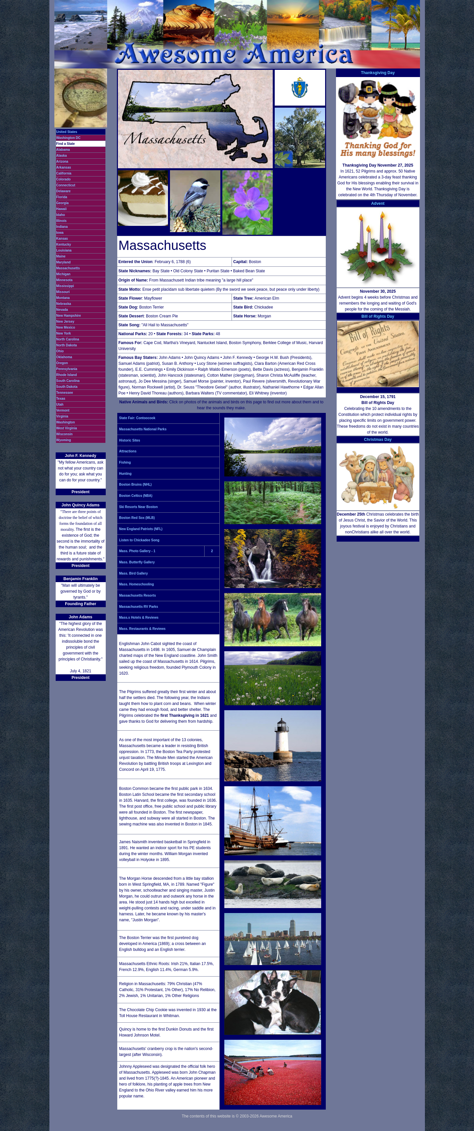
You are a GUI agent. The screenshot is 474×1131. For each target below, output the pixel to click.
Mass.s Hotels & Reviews (139, 617)
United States (66, 132)
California (63, 173)
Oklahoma (64, 357)
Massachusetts (68, 268)
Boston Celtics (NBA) (136, 496)
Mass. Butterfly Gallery (137, 562)
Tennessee (64, 392)
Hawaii (61, 209)
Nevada (62, 309)
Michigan (63, 274)
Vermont (63, 410)
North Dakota (66, 345)
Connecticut (65, 185)
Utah (60, 404)
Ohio (60, 351)
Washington (65, 422)
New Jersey (65, 321)
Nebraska (63, 304)
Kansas (62, 238)
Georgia (62, 203)
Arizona (62, 161)
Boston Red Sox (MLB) (137, 518)
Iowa (60, 232)
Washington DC (68, 138)
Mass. (123, 629)
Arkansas (63, 167)
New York (63, 333)
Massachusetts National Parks (143, 429)
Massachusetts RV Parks (138, 606)
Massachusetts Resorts (137, 595)
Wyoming (63, 440)
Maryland (63, 262)
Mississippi (65, 286)
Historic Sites (129, 440)
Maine (61, 256)
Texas (61, 398)
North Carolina (67, 339)
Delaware (63, 191)
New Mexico (65, 327)
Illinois (61, 221)
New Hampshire (68, 315)
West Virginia (66, 428)
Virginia (62, 416)
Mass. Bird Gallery (133, 573)
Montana (63, 298)
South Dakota (66, 387)
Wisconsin (64, 434)
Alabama (63, 149)
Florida (61, 197)
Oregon (62, 363)
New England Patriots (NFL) (141, 529)
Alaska (61, 155)
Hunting (125, 473)
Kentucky (63, 244)
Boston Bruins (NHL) (135, 484)
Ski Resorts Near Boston (138, 507)
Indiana (62, 227)
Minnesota (64, 280)
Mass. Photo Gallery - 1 (137, 551)
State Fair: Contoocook (137, 418)
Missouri (63, 292)
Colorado (63, 179)
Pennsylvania (66, 369)
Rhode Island (66, 375)
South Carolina (68, 381)
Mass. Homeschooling (136, 584)
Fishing (125, 462)
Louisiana (64, 250)
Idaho (60, 215)
